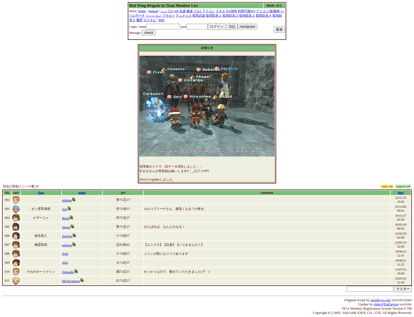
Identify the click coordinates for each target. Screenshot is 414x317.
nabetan (67, 200)
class (41, 193)
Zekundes (68, 272)
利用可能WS (246, 11)
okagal (66, 227)
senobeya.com (380, 300)
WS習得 (231, 11)
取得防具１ (214, 15)
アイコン (208, 11)
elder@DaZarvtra (386, 304)
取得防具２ (230, 15)
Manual (153, 11)
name (82, 193)
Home (142, 11)
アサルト (168, 15)
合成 (182, 11)
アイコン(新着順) (268, 11)
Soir (64, 209)
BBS (161, 20)
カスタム (149, 20)
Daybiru (67, 236)
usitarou (67, 245)
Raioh (66, 218)
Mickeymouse (71, 281)
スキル (220, 11)
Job (176, 11)
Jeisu (65, 254)
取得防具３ (247, 15)
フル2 (197, 11)
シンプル (167, 11)
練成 (189, 11)
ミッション (154, 15)
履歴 (139, 20)
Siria (65, 262)
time (401, 193)
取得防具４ (264, 15)
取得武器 (198, 15)
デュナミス (184, 15)
